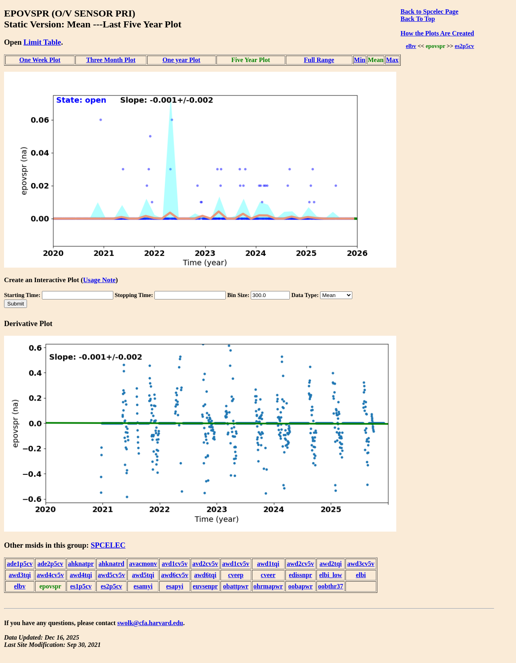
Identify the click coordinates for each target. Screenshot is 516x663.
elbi (361, 575)
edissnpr (300, 575)
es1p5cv (81, 586)
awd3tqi (19, 575)
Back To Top (418, 18)
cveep (235, 575)
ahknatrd (111, 563)
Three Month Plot (110, 59)
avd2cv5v (205, 563)
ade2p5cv (50, 563)
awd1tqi (268, 563)
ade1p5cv (20, 563)
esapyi (174, 586)
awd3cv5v (361, 563)
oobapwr (300, 586)
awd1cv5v (236, 563)
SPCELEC (108, 545)
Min (359, 59)
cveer (268, 575)
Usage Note (99, 280)
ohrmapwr (268, 586)
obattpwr (235, 586)
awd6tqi (205, 575)
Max (392, 59)
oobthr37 (330, 586)
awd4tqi (81, 575)
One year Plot (181, 59)
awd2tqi (331, 563)
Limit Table (42, 42)
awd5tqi (143, 575)
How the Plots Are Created (437, 33)
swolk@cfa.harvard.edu (150, 622)
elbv (411, 46)
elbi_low (330, 575)
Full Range (319, 59)
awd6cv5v (174, 575)
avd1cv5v (174, 563)
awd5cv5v (111, 575)
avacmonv (143, 563)
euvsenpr (205, 586)
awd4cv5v (50, 575)
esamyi (142, 586)
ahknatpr (81, 563)
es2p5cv (464, 46)
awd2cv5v (300, 563)
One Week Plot (39, 59)
